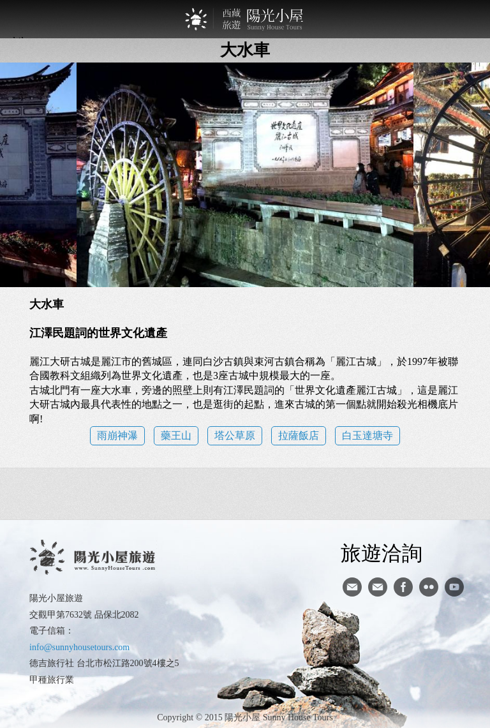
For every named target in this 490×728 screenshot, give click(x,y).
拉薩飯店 (298, 435)
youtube (454, 587)
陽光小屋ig (377, 587)
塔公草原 (234, 435)
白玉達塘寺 (367, 435)
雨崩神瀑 (117, 435)
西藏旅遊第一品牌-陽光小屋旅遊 (245, 19)
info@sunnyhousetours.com (79, 647)
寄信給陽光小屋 (352, 587)
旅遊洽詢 (381, 552)
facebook (403, 587)
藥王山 (176, 435)
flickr (428, 587)
